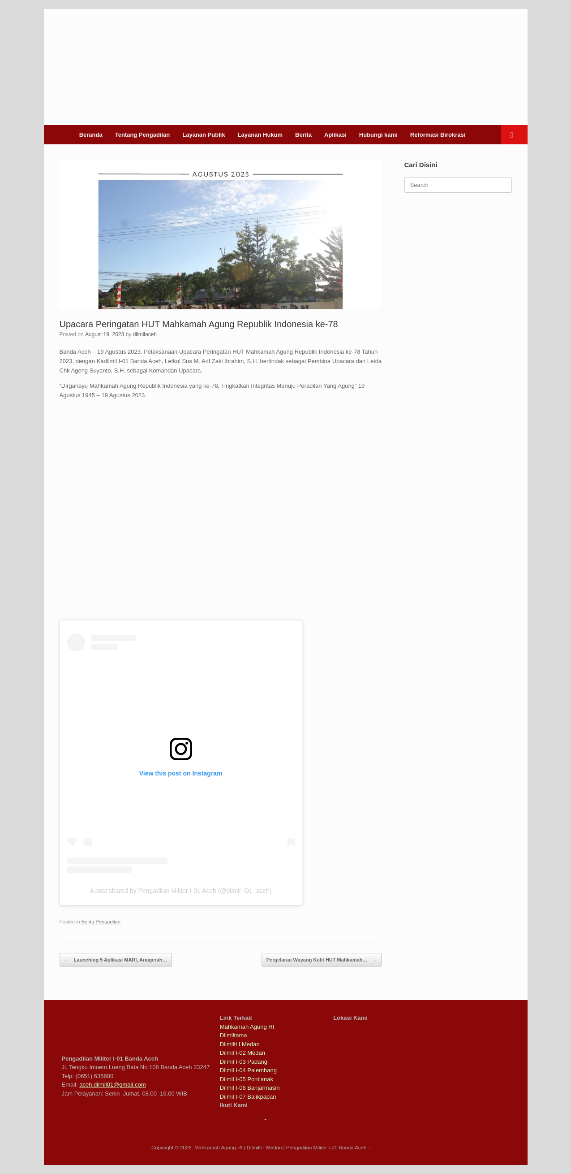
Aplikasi (335, 134)
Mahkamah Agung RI (247, 1026)
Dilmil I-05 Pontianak (246, 1079)
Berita (303, 134)
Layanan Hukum (260, 134)
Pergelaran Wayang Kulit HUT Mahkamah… (321, 960)
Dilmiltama (233, 1035)
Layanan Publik (203, 134)
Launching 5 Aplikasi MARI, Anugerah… (115, 960)
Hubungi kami (378, 134)
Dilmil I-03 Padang (243, 1061)
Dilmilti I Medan (240, 1044)
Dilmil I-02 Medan (242, 1052)
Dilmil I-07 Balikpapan (248, 1096)
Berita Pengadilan (101, 921)
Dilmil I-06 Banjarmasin (250, 1087)
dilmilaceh (145, 334)
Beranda (91, 134)
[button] (514, 134)
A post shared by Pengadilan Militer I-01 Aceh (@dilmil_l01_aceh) (180, 890)
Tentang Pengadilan (142, 134)
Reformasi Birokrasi (438, 134)
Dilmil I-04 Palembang (248, 1070)
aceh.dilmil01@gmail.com (112, 1084)
